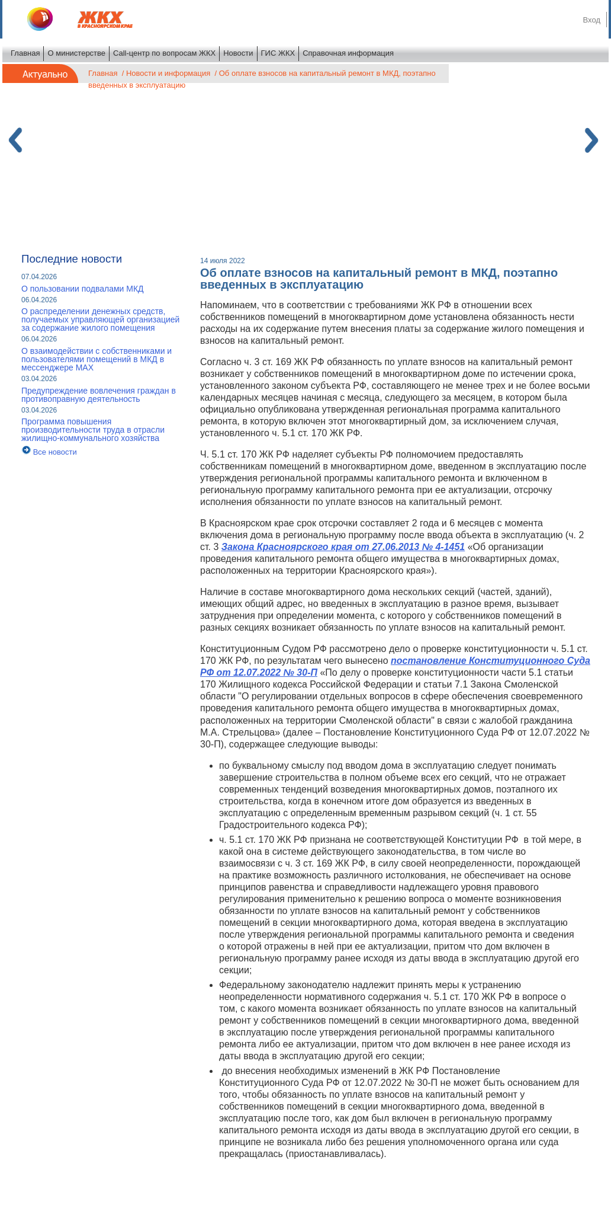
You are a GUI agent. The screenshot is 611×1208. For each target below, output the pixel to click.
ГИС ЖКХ (278, 53)
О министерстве (76, 53)
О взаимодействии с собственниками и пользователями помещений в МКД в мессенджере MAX (96, 359)
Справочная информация (348, 53)
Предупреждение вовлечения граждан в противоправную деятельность (98, 395)
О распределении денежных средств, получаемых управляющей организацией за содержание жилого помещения (100, 319)
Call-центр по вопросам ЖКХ (164, 53)
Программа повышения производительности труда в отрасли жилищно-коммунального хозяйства (93, 430)
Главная (25, 53)
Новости (238, 53)
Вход (591, 19)
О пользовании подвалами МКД (82, 288)
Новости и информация (168, 73)
